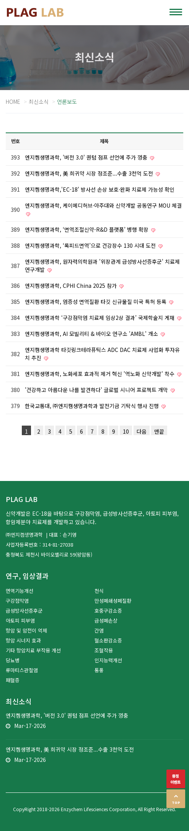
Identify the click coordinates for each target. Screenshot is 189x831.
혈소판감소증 (108, 640)
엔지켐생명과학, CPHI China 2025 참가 (71, 285)
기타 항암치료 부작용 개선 (33, 650)
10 (126, 431)
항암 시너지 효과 (23, 640)
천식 (99, 590)
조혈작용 (103, 650)
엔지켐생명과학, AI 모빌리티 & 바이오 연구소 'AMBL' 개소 (92, 333)
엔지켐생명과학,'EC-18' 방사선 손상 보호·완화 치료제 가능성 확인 (99, 189)
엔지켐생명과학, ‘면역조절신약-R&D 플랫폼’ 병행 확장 (87, 229)
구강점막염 (17, 600)
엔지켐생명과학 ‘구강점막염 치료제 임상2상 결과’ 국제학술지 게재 (100, 317)
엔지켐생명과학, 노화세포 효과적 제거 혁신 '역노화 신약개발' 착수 (100, 374)
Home (13, 101)
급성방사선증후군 (24, 610)
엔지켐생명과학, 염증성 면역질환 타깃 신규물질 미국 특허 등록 (96, 301)
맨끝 (159, 431)
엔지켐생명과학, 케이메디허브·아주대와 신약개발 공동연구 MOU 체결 (103, 205)
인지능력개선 (108, 660)
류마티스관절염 (22, 670)
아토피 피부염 (20, 620)
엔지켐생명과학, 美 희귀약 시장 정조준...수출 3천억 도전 (90, 173)
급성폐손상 (105, 620)
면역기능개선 (19, 590)
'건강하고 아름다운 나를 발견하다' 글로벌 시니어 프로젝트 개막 (97, 390)
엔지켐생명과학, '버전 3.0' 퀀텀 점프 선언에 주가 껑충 (87, 157)
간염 (99, 630)
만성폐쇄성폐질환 (112, 600)
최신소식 (39, 101)
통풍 (99, 670)
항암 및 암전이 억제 (26, 630)
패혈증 (13, 680)
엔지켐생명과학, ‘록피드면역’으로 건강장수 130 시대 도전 (91, 245)
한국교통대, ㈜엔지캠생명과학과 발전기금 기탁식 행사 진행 (92, 406)
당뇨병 (13, 660)
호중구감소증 (108, 610)
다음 (142, 431)
